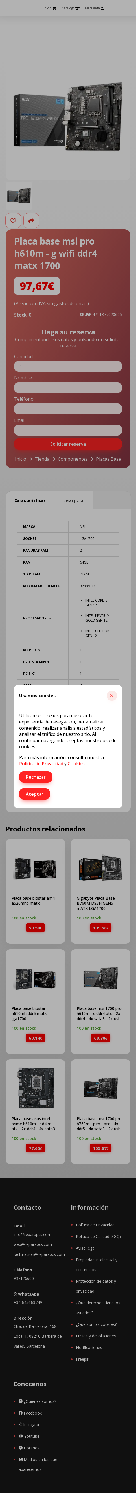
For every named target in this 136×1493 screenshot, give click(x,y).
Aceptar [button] (34, 794)
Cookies (76, 764)
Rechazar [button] (36, 777)
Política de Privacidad (41, 764)
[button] (112, 696)
